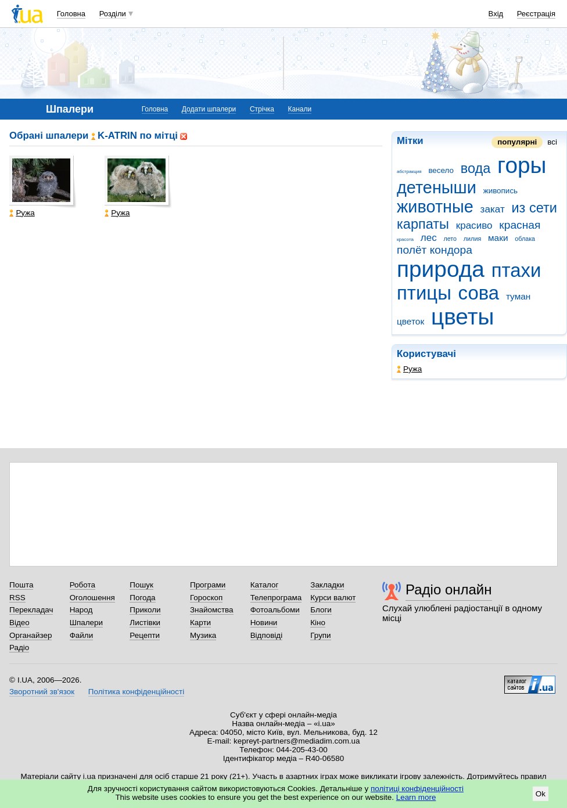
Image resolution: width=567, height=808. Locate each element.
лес (429, 237)
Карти (200, 622)
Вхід (496, 13)
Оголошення (92, 597)
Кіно (317, 622)
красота (405, 239)
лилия (472, 238)
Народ (81, 609)
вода (476, 168)
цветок (410, 321)
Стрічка (262, 109)
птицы (424, 293)
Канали (300, 109)
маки (498, 238)
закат (492, 209)
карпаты (423, 224)
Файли (82, 635)
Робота (82, 584)
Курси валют (333, 597)
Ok (541, 793)
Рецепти (145, 635)
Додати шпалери (209, 109)
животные (435, 206)
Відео (19, 622)
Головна (71, 13)
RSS (17, 597)
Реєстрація (536, 13)
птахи (516, 270)
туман (518, 296)
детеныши (436, 187)
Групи (320, 635)
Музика (203, 635)
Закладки (327, 584)
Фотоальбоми (275, 609)
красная (519, 225)
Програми (207, 584)
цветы (462, 316)
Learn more (416, 797)
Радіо (19, 647)
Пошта (21, 584)
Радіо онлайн (448, 589)
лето (450, 238)
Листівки (145, 622)
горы (521, 165)
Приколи (145, 609)
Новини (264, 622)
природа (441, 269)
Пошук (141, 584)
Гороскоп (206, 597)
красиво (474, 225)
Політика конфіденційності (136, 691)
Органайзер (30, 635)
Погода (142, 597)
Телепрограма (276, 597)
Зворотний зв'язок (41, 691)
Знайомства (212, 609)
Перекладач (31, 609)
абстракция (409, 171)
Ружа (409, 369)
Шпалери (86, 622)
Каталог (264, 584)
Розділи (112, 13)
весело (441, 170)
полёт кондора (434, 250)
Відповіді (266, 635)
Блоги (321, 609)
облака (525, 238)
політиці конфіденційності (417, 788)
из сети (534, 207)
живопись (500, 190)
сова (479, 293)
